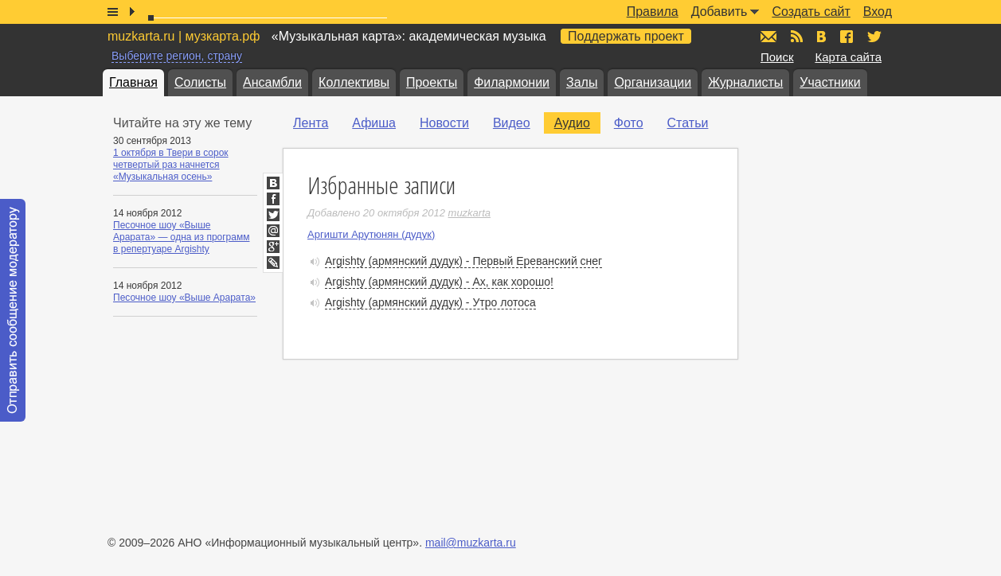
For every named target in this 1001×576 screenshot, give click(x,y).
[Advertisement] (856, 271)
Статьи (688, 123)
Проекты (431, 82)
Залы (581, 82)
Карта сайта (848, 57)
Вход (877, 11)
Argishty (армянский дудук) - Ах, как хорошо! (439, 281)
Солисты (200, 82)
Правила (652, 11)
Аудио (572, 123)
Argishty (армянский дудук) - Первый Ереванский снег (463, 261)
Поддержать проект (626, 36)
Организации (652, 82)
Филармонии (511, 82)
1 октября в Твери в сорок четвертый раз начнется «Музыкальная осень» (171, 164)
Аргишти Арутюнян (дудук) (371, 234)
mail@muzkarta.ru (470, 542)
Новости (444, 123)
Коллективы (354, 82)
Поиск (777, 57)
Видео (511, 123)
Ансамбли (272, 82)
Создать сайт (811, 11)
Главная (133, 82)
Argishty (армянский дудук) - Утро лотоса (430, 302)
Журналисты (745, 82)
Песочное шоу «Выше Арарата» (184, 297)
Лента (310, 123)
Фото (628, 123)
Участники (830, 82)
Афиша (374, 123)
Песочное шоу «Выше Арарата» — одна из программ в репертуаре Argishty (181, 237)
